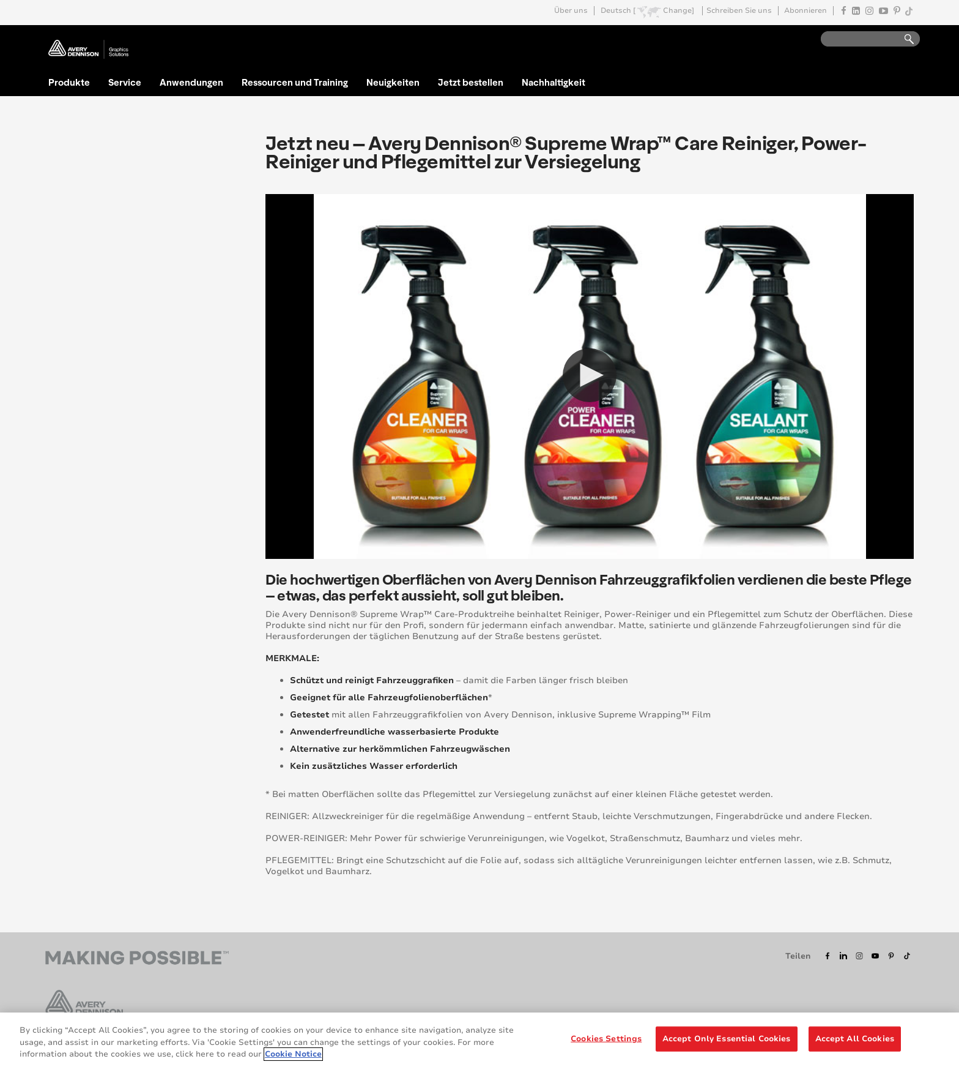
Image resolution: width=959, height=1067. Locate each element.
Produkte (69, 82)
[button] (589, 375)
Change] (678, 10)
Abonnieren (805, 10)
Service (124, 82)
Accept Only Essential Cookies (726, 1038)
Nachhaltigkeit (553, 82)
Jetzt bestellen (470, 82)
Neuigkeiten (393, 82)
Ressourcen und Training (295, 82)
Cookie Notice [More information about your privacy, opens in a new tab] (293, 1054)
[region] (479, 1040)
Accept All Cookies (854, 1038)
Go (903, 39)
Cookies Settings (606, 1038)
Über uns (571, 10)
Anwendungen (191, 82)
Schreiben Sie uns (739, 10)
